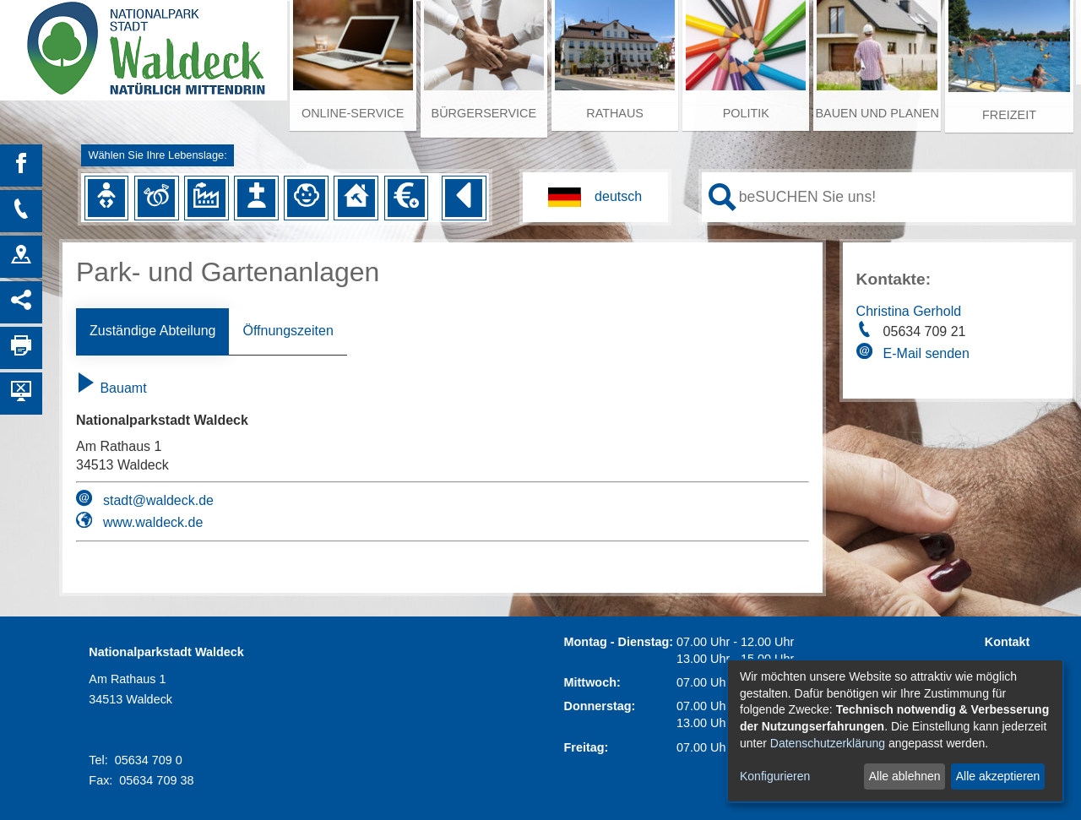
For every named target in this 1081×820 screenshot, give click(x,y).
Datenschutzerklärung (827, 743)
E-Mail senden (926, 353)
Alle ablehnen (905, 776)
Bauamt (111, 388)
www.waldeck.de (153, 522)
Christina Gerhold (909, 311)
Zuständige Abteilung (152, 330)
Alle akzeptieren (998, 776)
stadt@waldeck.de (158, 500)
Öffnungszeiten (287, 330)
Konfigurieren (775, 776)
